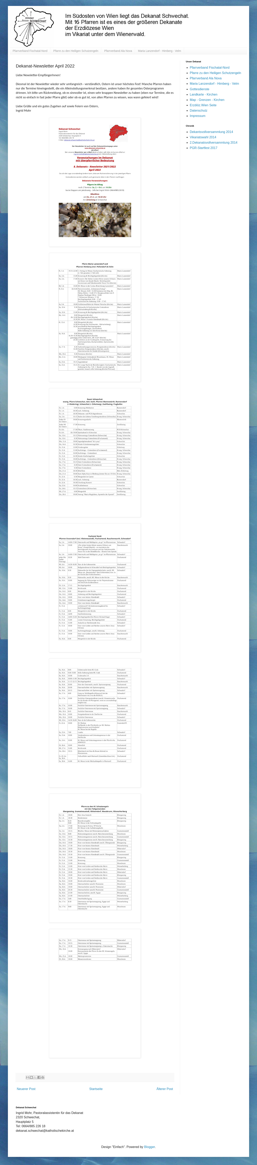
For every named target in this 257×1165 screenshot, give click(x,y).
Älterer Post (164, 1089)
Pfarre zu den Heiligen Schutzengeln (75, 50)
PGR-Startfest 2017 (203, 148)
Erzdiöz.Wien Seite (203, 105)
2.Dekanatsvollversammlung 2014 (213, 142)
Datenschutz (198, 110)
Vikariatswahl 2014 (203, 137)
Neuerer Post (26, 1089)
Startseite (96, 1089)
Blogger (149, 1147)
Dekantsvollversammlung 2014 (211, 132)
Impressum (197, 116)
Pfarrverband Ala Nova (118, 50)
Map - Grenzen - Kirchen (207, 100)
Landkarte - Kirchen (203, 94)
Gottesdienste (199, 89)
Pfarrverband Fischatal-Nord (30, 50)
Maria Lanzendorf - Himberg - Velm (159, 50)
